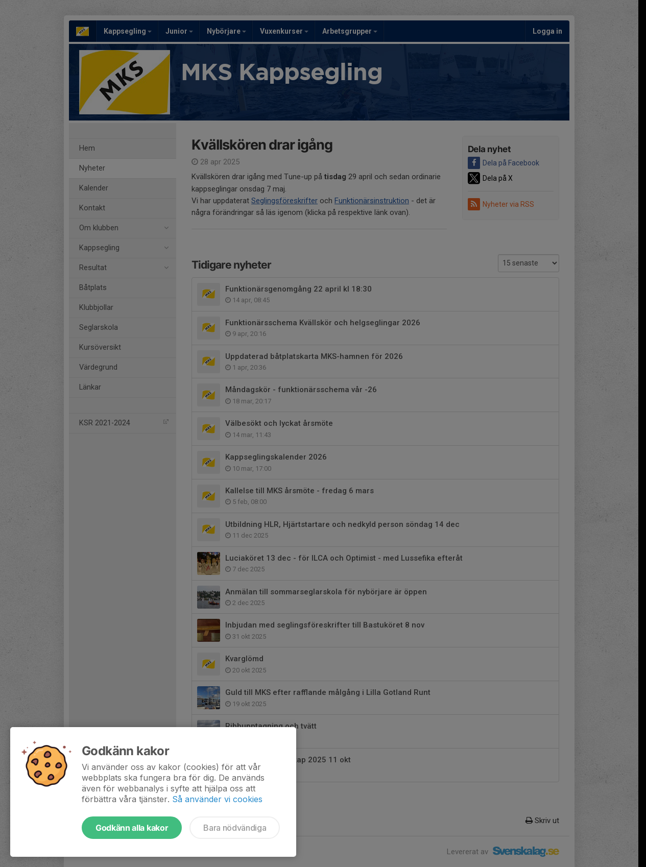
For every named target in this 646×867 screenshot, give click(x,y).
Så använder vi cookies (217, 799)
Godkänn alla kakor (131, 828)
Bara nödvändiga (234, 828)
